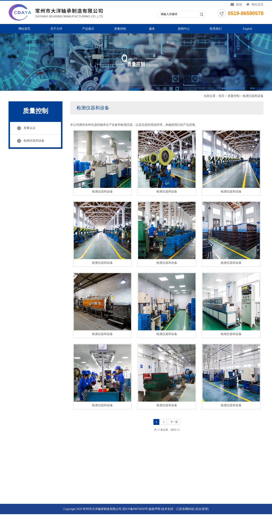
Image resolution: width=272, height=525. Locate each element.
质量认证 (29, 128)
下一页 (174, 421)
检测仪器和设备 (253, 96)
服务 (152, 28)
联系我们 (216, 28)
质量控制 (120, 28)
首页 (221, 96)
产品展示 (88, 28)
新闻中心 (184, 28)
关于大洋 (56, 28)
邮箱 (236, 4)
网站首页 (255, 4)
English (247, 28)
